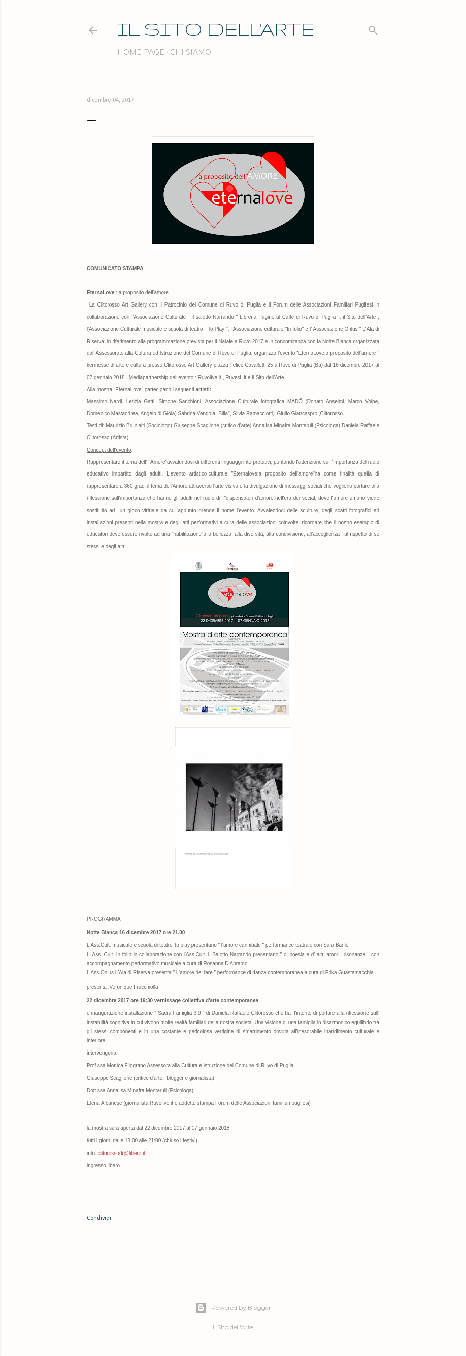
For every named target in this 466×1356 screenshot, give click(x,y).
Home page (140, 52)
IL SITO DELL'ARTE (215, 28)
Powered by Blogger (233, 1308)
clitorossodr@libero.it (122, 1153)
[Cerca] (373, 28)
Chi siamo (190, 52)
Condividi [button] (99, 1218)
